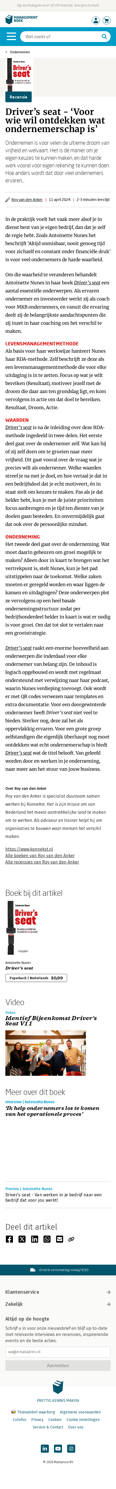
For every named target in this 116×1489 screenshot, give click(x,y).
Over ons (76, 1427)
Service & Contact (48, 1427)
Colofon (19, 1419)
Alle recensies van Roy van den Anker (42, 862)
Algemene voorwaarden (80, 1412)
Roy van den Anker (27, 199)
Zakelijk (58, 1304)
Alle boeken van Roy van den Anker (40, 855)
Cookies (55, 1419)
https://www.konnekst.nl (29, 849)
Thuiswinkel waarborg (34, 1412)
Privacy (37, 1419)
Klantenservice (58, 1292)
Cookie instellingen (83, 1419)
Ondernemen (20, 52)
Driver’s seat (19, 968)
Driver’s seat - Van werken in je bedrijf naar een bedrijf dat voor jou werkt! (53, 1197)
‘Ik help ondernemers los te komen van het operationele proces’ (52, 1111)
